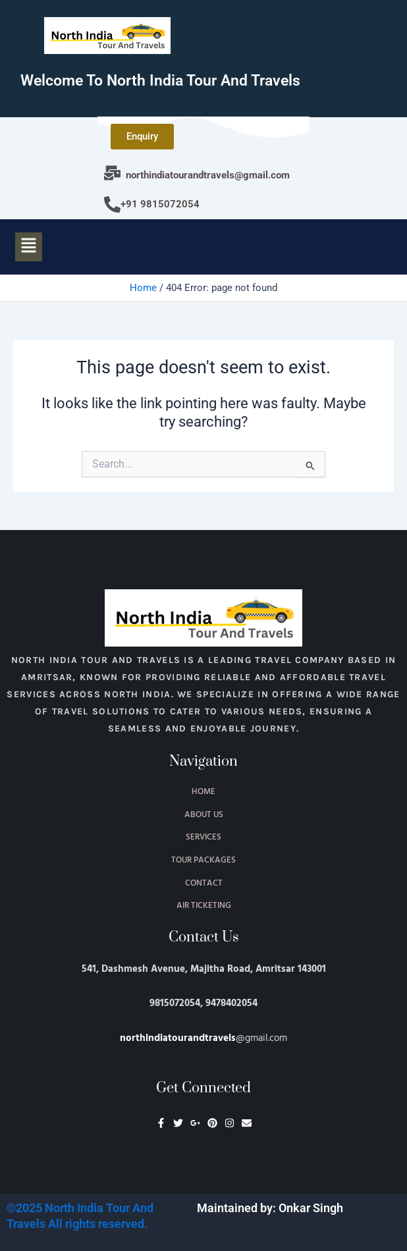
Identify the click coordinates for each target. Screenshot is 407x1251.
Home (143, 288)
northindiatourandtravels (178, 1038)
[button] (28, 246)
